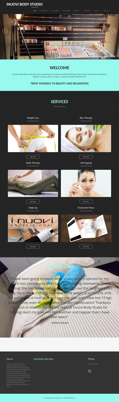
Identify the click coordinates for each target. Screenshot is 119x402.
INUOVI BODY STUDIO (27, 4)
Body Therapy (66, 10)
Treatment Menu (86, 207)
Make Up (77, 10)
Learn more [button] (33, 157)
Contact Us (106, 10)
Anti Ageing (86, 162)
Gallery (96, 10)
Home (34, 10)
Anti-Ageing (87, 10)
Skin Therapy (55, 10)
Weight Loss (44, 10)
